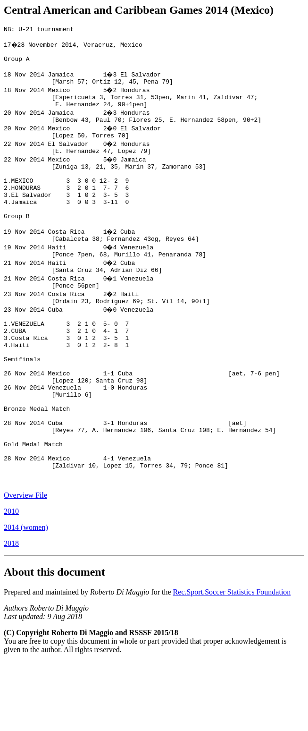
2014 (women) (26, 597)
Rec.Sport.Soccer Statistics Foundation (232, 661)
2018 (11, 613)
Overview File (25, 565)
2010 (11, 581)
